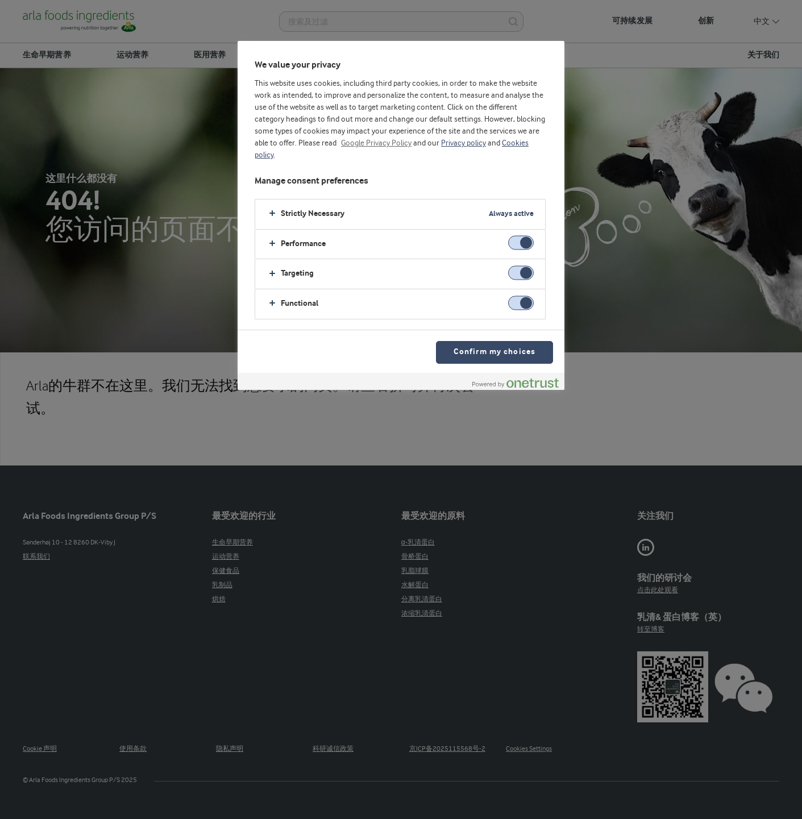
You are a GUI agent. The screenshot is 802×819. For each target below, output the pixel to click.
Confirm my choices (494, 352)
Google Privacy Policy (376, 143)
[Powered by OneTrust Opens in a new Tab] (515, 383)
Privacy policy (463, 143)
